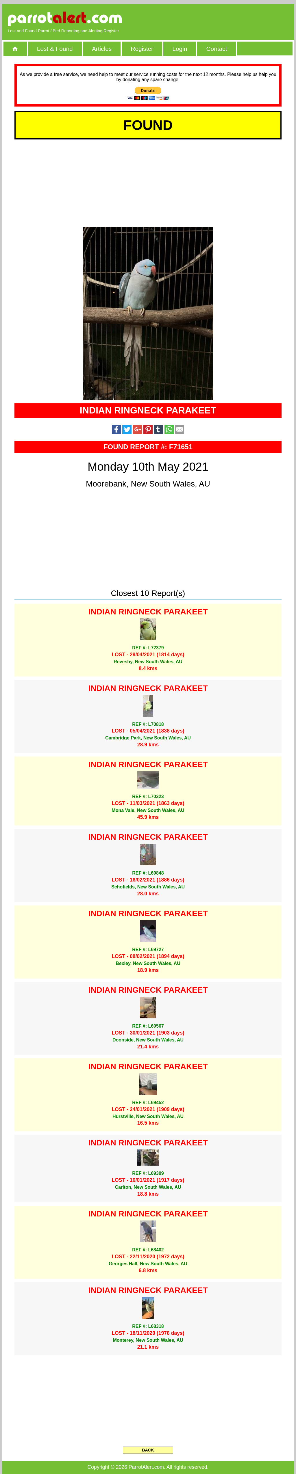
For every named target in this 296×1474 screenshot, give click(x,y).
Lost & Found (55, 48)
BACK (148, 1450)
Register (142, 48)
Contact (216, 48)
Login (179, 48)
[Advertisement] (221, 18)
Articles (102, 48)
